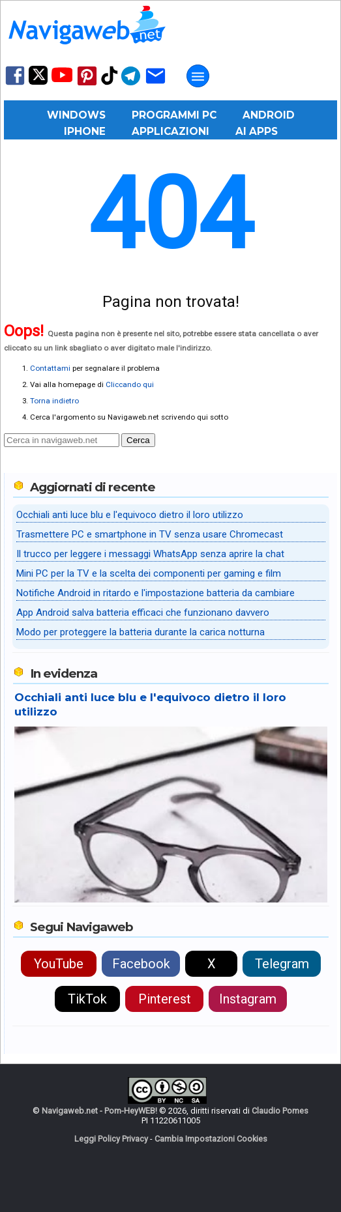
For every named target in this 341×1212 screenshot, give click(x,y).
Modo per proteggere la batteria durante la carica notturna (140, 632)
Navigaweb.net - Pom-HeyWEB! (99, 1111)
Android (269, 115)
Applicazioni (170, 131)
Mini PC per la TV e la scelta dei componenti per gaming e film (148, 573)
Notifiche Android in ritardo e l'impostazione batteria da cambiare (155, 593)
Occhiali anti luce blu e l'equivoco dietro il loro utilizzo (129, 515)
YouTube (58, 964)
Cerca (138, 440)
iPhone (85, 131)
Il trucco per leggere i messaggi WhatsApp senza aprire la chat (150, 554)
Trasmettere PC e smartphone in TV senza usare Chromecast (149, 534)
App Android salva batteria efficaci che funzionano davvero (142, 612)
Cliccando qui (130, 384)
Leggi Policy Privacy (111, 1139)
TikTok (87, 999)
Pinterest (164, 999)
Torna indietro (54, 400)
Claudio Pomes (280, 1111)
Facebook (141, 964)
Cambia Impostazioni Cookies (211, 1139)
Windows (76, 115)
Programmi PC (174, 115)
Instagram (247, 999)
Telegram (282, 964)
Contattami (50, 368)
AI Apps (256, 131)
